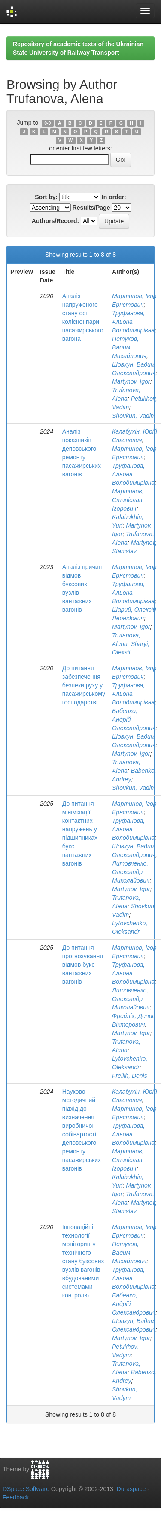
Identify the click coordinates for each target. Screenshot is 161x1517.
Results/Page (91, 207)
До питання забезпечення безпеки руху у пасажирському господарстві (83, 685)
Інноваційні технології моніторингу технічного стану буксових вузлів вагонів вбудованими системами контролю (83, 1261)
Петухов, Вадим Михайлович (129, 347)
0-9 (47, 123)
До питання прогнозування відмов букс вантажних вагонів (82, 964)
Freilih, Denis (129, 1075)
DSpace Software (26, 1488)
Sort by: (46, 197)
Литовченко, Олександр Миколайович (130, 872)
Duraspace (131, 1488)
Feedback (16, 1497)
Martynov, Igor (131, 381)
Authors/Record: (55, 220)
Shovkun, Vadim (133, 415)
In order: (114, 197)
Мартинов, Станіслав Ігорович (128, 500)
